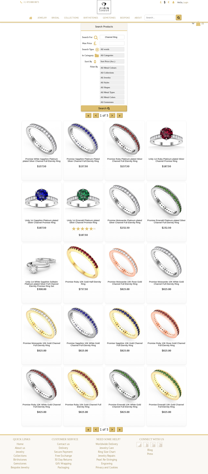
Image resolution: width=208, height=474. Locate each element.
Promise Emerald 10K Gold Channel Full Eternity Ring (166, 405)
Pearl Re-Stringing (106, 459)
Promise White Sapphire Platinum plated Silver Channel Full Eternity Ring (42, 160)
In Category (91, 55)
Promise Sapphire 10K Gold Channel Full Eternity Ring (125, 344)
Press (150, 454)
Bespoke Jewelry (20, 467)
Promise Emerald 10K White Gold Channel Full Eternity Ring (125, 405)
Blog (150, 450)
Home (20, 444)
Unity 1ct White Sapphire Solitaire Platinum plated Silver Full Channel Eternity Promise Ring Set (41, 283)
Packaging (63, 467)
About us (20, 448)
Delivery (63, 448)
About (138, 17)
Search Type (91, 49)
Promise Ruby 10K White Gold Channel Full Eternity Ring (42, 405)
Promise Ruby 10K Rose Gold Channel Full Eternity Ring (166, 344)
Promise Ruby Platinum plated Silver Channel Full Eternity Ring (124, 160)
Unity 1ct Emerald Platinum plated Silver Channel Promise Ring (83, 221)
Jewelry (42, 17)
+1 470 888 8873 (31, 2)
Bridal (55, 17)
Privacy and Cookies (107, 467)
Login (185, 2)
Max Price (90, 43)
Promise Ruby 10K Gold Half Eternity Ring (83, 282)
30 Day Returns (63, 459)
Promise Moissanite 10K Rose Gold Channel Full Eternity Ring (125, 282)
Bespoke (125, 17)
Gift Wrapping (63, 463)
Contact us (63, 444)
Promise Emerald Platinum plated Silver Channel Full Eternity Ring (166, 221)
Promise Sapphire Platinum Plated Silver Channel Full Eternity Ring (83, 160)
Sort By (91, 61)
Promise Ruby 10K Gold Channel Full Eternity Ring (83, 405)
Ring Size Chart (107, 451)
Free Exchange (63, 455)
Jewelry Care (107, 448)
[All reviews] (82, 228)
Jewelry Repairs (106, 455)
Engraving (106, 463)
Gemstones (109, 17)
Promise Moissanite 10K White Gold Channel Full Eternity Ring (166, 282)
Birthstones (90, 17)
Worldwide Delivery (107, 444)
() (199, 23)
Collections (71, 17)
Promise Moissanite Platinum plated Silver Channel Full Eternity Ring (125, 221)
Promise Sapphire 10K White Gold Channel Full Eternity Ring (83, 344)
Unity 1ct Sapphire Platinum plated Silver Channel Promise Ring (41, 221)
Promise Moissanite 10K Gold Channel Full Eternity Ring (41, 344)
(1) (94, 228)
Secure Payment (63, 451)
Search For (90, 37)
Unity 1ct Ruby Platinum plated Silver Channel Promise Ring (166, 160)
